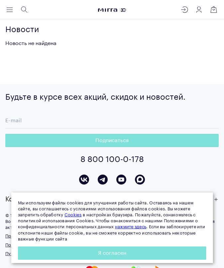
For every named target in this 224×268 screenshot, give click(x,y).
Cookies (73, 215)
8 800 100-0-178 (112, 159)
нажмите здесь (130, 227)
